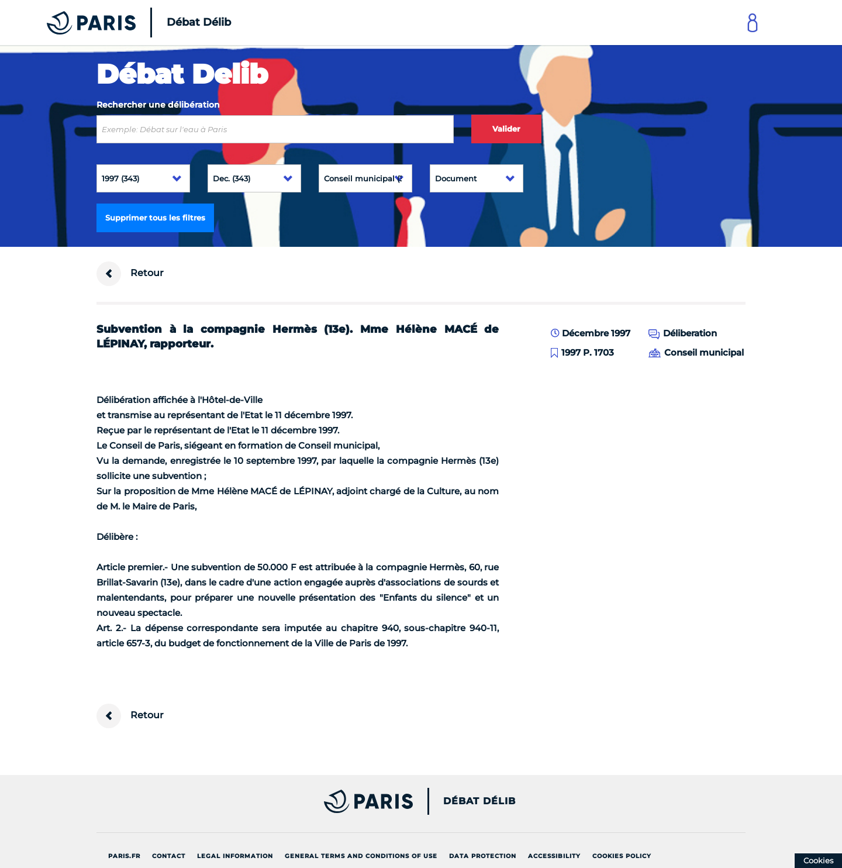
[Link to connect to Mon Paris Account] (753, 22)
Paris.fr (124, 856)
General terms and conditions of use (361, 856)
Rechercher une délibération (158, 104)
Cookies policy (621, 856)
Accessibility (554, 856)
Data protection (482, 856)
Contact (168, 856)
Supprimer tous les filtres (155, 217)
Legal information (235, 856)
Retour (130, 273)
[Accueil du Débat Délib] (123, 22)
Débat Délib (479, 801)
